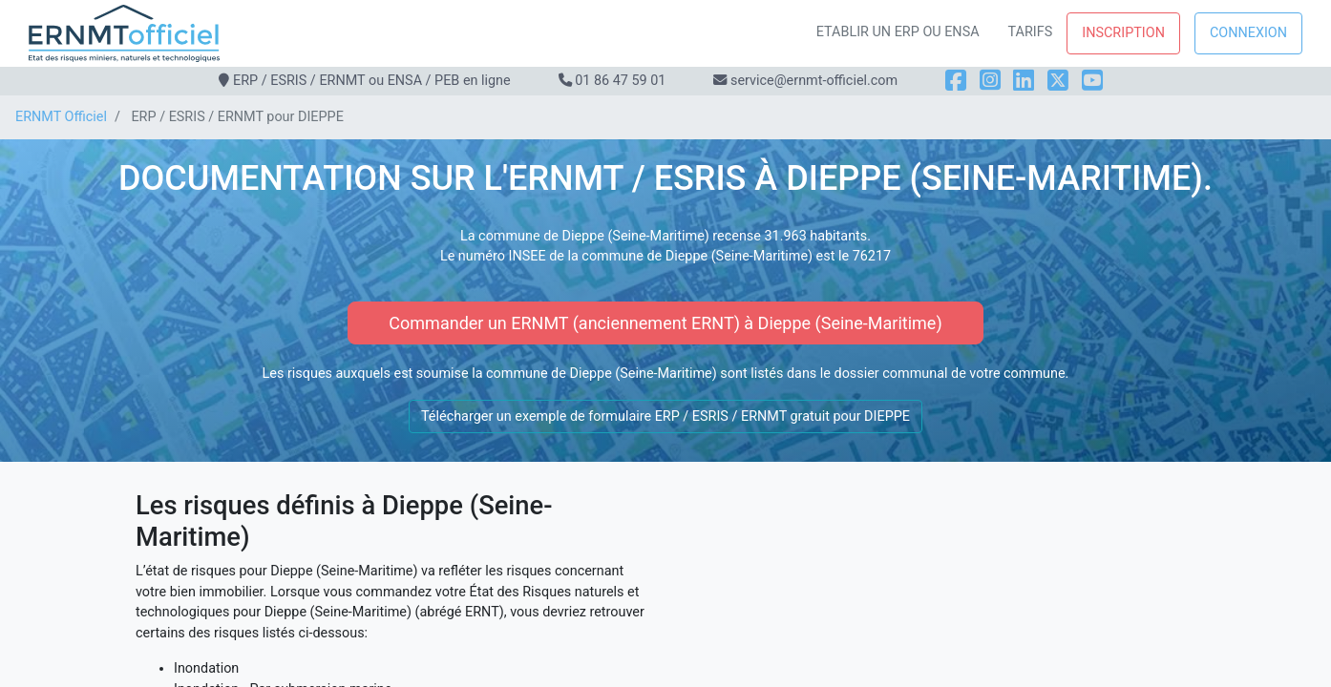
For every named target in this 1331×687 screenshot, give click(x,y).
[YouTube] (1092, 80)
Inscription (1123, 33)
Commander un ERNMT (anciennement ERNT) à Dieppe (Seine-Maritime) (665, 323)
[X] (1057, 80)
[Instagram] (990, 80)
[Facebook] (955, 80)
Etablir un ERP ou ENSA (898, 32)
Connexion (1248, 33)
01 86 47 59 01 (620, 81)
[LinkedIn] (1023, 80)
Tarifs (1030, 32)
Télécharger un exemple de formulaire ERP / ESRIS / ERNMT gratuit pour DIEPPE (665, 416)
